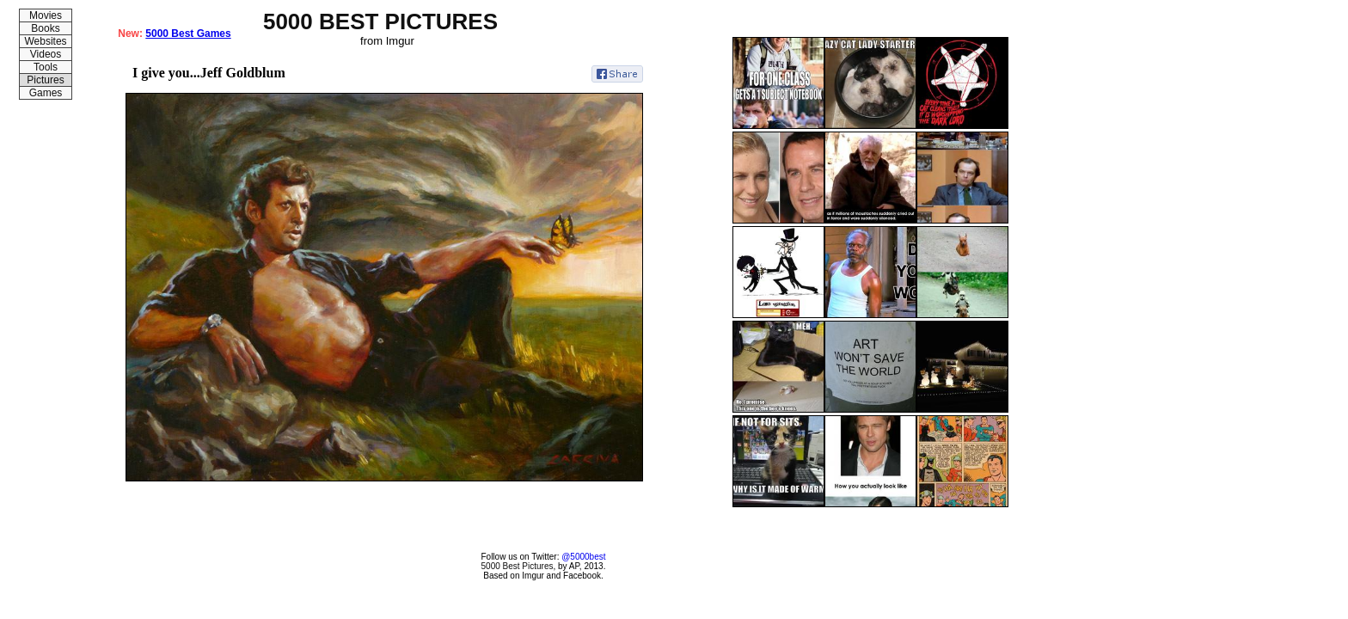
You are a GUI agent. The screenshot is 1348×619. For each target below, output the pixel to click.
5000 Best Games (187, 34)
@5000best (583, 556)
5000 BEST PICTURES (380, 21)
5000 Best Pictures (517, 566)
